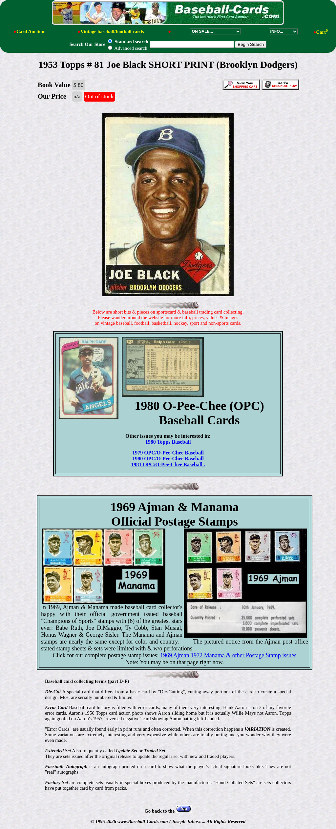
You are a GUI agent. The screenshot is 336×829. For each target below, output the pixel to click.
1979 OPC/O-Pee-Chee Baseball (168, 452)
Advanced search (127, 48)
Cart (322, 32)
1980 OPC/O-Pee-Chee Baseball (168, 458)
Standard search (128, 41)
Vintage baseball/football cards (112, 31)
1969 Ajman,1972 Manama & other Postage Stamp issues (228, 655)
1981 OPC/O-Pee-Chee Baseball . (168, 464)
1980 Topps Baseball (168, 442)
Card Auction (30, 31)
